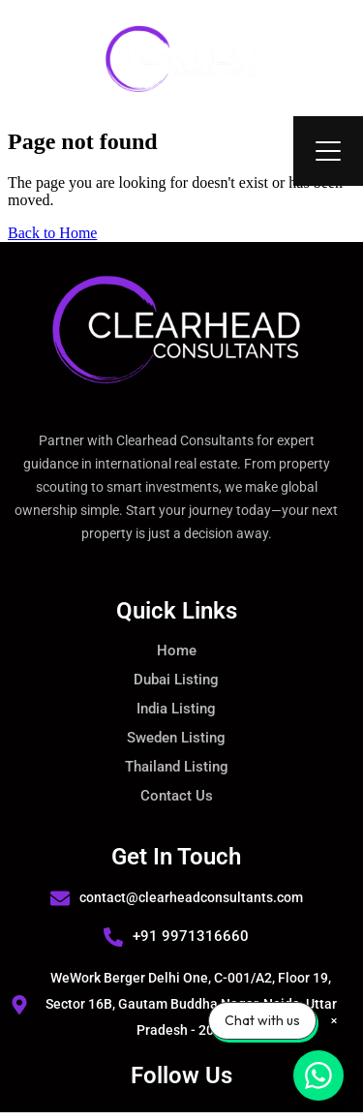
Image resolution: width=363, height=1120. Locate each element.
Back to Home (52, 233)
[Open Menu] (328, 151)
